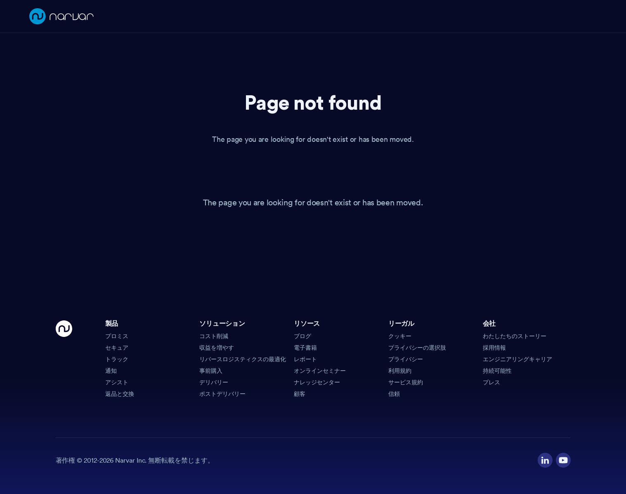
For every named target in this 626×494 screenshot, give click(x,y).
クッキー (399, 336)
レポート (305, 359)
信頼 (394, 394)
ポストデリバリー (222, 394)
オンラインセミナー (320, 370)
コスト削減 (213, 336)
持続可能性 (497, 370)
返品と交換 (119, 394)
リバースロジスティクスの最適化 (242, 359)
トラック (116, 359)
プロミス (116, 336)
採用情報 (494, 347)
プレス (491, 382)
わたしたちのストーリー (514, 336)
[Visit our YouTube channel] (563, 460)
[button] (149, 326)
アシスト (116, 382)
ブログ (302, 336)
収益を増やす (216, 347)
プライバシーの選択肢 (417, 347)
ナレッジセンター (317, 382)
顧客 (299, 394)
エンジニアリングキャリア (517, 359)
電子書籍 (305, 347)
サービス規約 (405, 382)
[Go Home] (64, 359)
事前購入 (210, 370)
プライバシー (405, 359)
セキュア (116, 347)
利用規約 (399, 370)
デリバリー (213, 382)
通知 (111, 370)
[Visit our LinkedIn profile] (545, 460)
